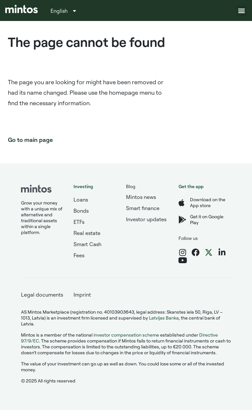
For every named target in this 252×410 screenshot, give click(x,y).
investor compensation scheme (126, 335)
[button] (241, 10)
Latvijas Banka (164, 318)
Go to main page (30, 139)
